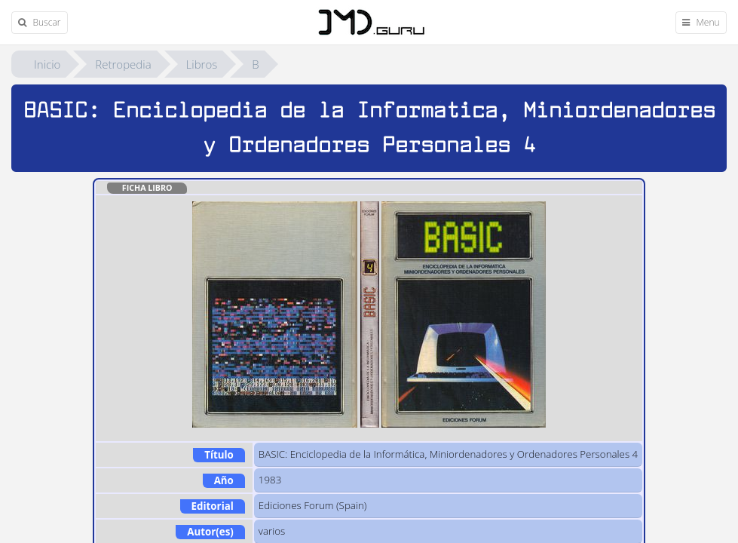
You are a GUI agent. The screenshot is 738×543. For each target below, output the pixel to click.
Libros (202, 64)
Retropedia (123, 64)
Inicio (47, 64)
